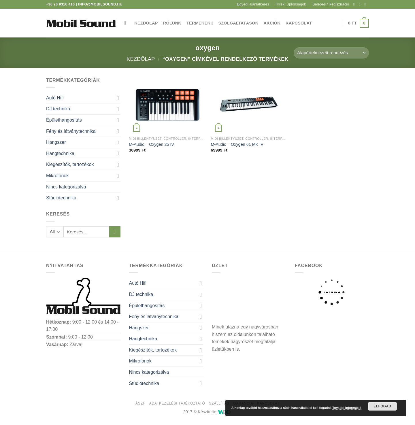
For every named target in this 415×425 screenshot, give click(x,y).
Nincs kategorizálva (66, 186)
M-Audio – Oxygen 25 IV (151, 144)
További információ (346, 407)
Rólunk (172, 23)
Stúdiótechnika (61, 197)
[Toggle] (118, 98)
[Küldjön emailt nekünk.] (366, 4)
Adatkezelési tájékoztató (177, 403)
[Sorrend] (331, 52)
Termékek (199, 23)
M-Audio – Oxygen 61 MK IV (237, 144)
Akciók (272, 23)
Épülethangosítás (64, 120)
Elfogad (382, 406)
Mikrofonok (57, 175)
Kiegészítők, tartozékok (70, 164)
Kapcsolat (299, 23)
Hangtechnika (60, 153)
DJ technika (58, 108)
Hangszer (56, 142)
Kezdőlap (146, 23)
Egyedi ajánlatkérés (253, 4)
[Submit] (114, 231)
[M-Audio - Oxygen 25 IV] (167, 105)
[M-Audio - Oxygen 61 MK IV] (249, 105)
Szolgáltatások (238, 23)
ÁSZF (140, 403)
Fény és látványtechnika (71, 131)
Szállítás (219, 403)
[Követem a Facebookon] (355, 4)
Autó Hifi (54, 97)
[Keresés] (126, 23)
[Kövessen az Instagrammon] (360, 4)
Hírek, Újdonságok (291, 4)
